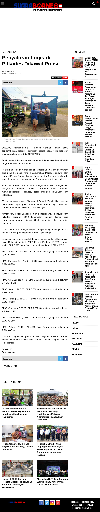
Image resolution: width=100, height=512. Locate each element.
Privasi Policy (87, 502)
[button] (97, 1)
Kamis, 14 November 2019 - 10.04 (12, 73)
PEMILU (75, 349)
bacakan (56, 77)
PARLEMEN (77, 333)
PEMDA (75, 323)
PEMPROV (77, 354)
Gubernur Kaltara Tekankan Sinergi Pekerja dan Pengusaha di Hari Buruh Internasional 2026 (91, 257)
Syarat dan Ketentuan (83, 505)
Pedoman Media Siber (82, 508)
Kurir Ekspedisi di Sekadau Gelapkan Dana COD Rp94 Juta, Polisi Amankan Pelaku (90, 152)
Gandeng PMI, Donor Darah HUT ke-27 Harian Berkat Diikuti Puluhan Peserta (90, 233)
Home (4, 52)
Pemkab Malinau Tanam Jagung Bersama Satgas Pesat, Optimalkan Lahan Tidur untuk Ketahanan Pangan (50, 449)
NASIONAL (77, 344)
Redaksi (75, 502)
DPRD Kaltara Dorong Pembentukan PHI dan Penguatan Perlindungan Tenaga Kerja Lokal (91, 302)
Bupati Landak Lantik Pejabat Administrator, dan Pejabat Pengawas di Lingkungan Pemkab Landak (91, 177)
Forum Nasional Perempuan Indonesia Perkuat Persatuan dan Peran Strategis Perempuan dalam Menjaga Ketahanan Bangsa (90, 96)
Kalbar (75, 328)
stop (65, 77)
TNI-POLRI (12, 52)
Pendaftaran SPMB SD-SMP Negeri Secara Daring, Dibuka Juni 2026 (17, 447)
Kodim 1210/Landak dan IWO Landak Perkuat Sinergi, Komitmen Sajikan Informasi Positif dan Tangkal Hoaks (90, 206)
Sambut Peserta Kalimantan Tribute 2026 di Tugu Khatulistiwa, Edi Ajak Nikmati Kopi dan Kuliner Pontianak (51, 414)
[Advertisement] (50, 30)
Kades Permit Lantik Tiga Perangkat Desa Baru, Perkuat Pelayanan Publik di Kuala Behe (91, 280)
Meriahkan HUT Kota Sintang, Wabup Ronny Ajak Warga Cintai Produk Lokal (52, 482)
